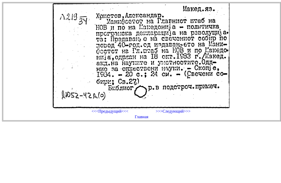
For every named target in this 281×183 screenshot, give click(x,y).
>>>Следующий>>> (173, 111)
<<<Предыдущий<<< (110, 111)
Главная (141, 117)
